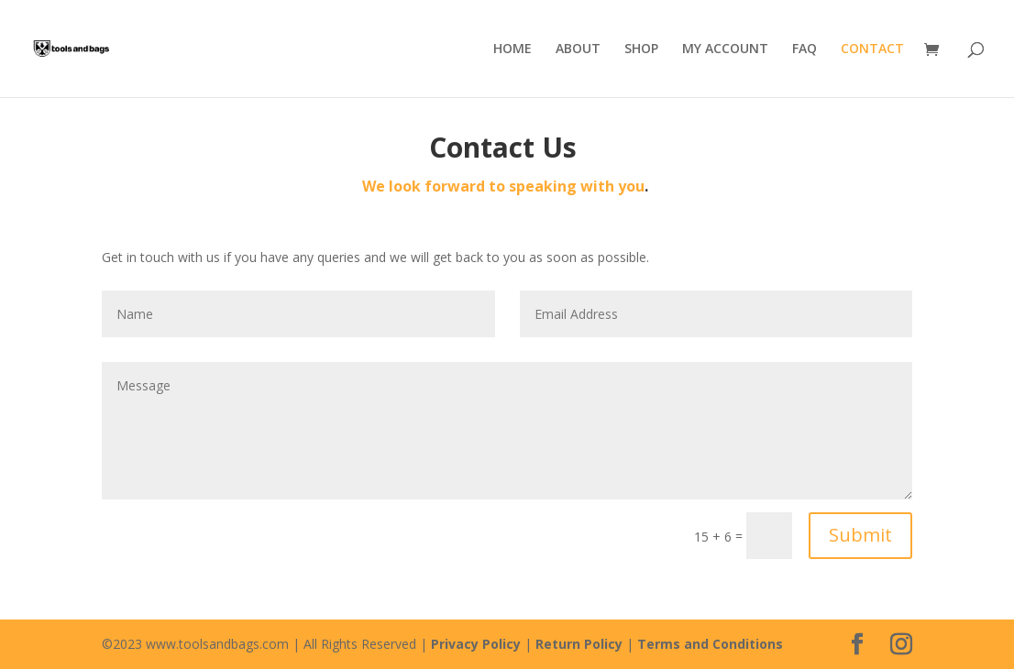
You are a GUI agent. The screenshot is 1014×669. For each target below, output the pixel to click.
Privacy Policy (476, 644)
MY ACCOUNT (725, 49)
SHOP (641, 49)
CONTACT (872, 49)
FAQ (804, 49)
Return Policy (579, 644)
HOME (512, 49)
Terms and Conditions (710, 644)
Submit (860, 534)
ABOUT (578, 49)
